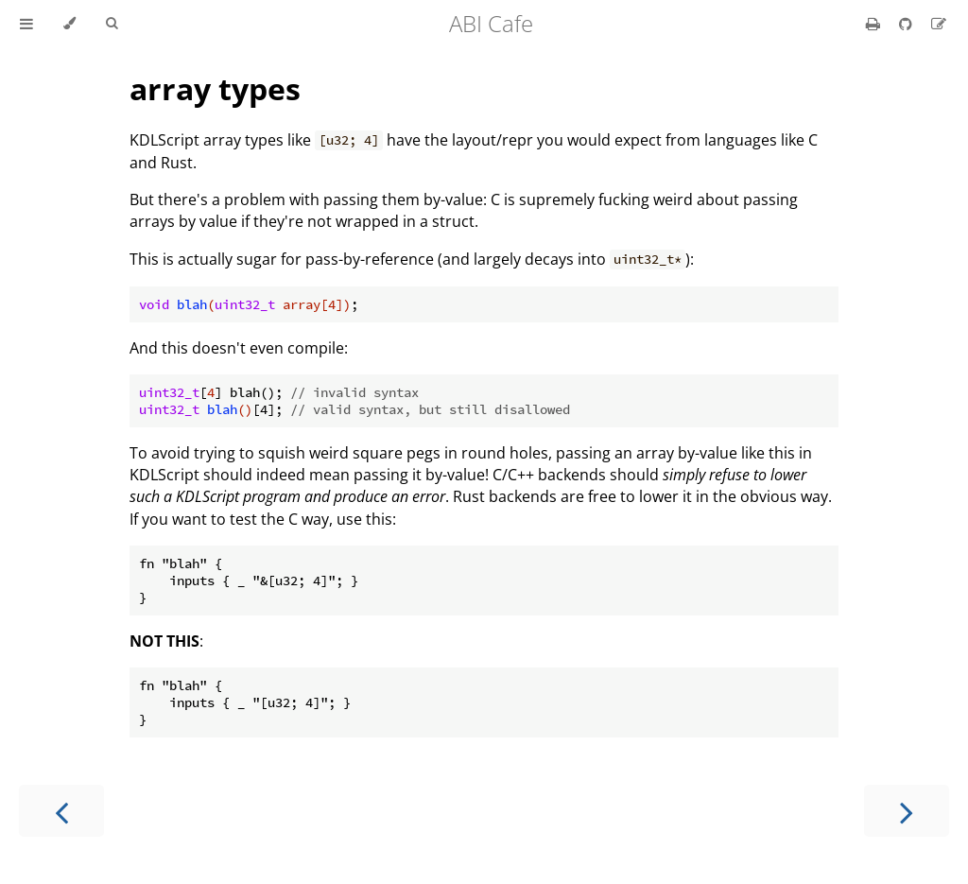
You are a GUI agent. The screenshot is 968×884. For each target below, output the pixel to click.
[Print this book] (874, 23)
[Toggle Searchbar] (111, 23)
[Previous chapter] (61, 811)
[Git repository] (907, 23)
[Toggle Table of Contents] (26, 23)
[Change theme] (69, 23)
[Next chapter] (906, 811)
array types (215, 88)
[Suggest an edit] (939, 23)
